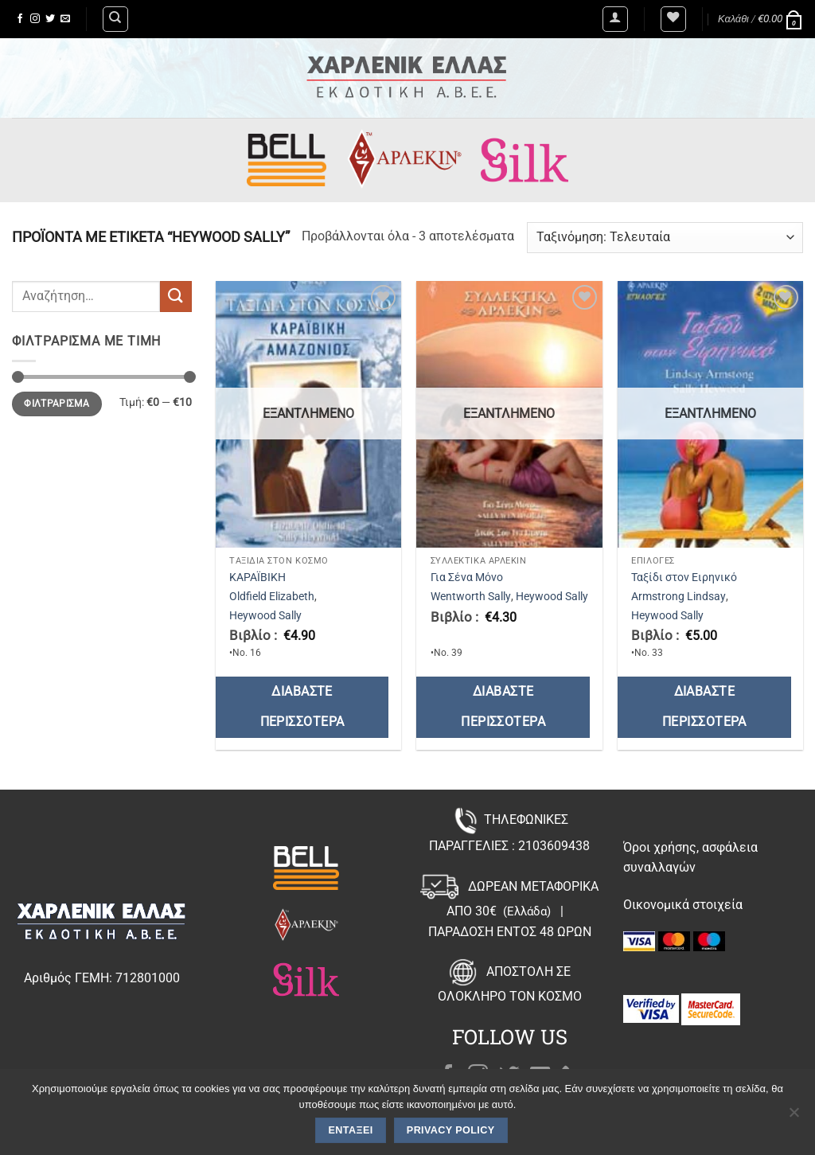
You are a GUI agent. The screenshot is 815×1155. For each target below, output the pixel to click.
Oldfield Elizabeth (271, 596)
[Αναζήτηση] (115, 19)
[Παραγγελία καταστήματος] (665, 237)
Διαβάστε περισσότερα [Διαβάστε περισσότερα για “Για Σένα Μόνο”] (503, 706)
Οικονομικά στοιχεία (683, 904)
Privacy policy (451, 1130)
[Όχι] (793, 1117)
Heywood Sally (265, 615)
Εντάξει (351, 1130)
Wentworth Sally (471, 596)
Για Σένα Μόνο (467, 577)
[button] (615, 19)
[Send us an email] (65, 19)
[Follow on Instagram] (35, 19)
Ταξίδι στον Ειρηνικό (684, 577)
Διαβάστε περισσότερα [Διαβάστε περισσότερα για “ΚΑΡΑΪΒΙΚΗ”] (302, 706)
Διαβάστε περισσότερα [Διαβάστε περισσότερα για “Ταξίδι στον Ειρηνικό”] (704, 706)
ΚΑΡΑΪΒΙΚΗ (257, 577)
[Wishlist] (673, 19)
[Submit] (176, 296)
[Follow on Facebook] (20, 19)
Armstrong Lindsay (678, 596)
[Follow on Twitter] (50, 19)
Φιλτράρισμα (56, 403)
